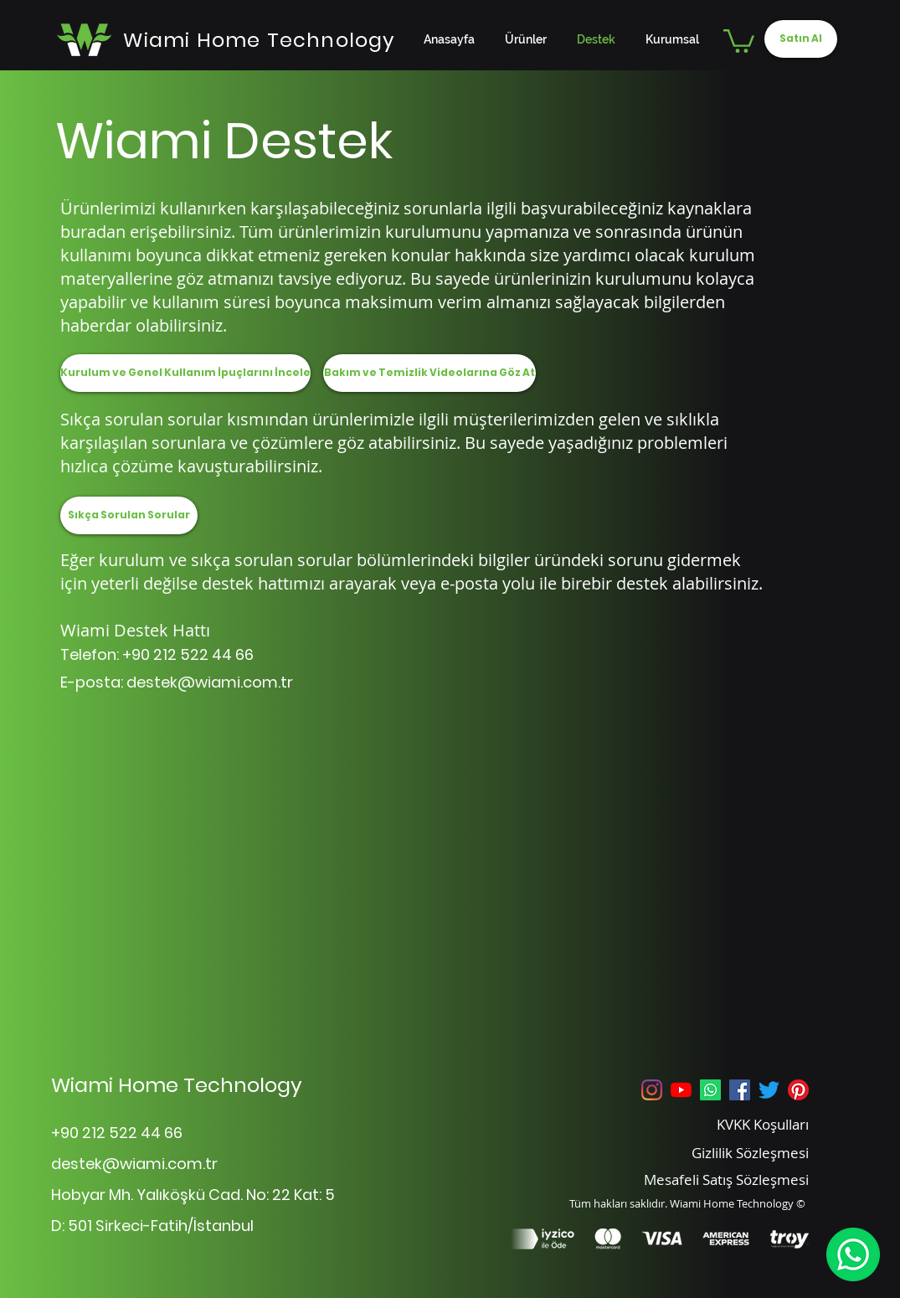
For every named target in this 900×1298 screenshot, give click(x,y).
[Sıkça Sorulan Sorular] (129, 515)
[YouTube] (681, 1089)
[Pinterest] (798, 1089)
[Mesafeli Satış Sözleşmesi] (703, 1179)
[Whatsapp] (710, 1089)
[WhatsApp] (852, 1254)
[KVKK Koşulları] (729, 1124)
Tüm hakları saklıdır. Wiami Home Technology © (687, 1203)
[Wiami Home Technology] (260, 39)
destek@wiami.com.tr (209, 682)
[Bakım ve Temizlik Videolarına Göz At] (429, 373)
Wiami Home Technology (176, 1085)
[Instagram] (651, 1089)
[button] (738, 40)
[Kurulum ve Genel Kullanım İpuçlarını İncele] (185, 373)
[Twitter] (769, 1089)
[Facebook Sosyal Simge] (739, 1089)
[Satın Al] (800, 39)
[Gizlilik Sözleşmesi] (729, 1152)
